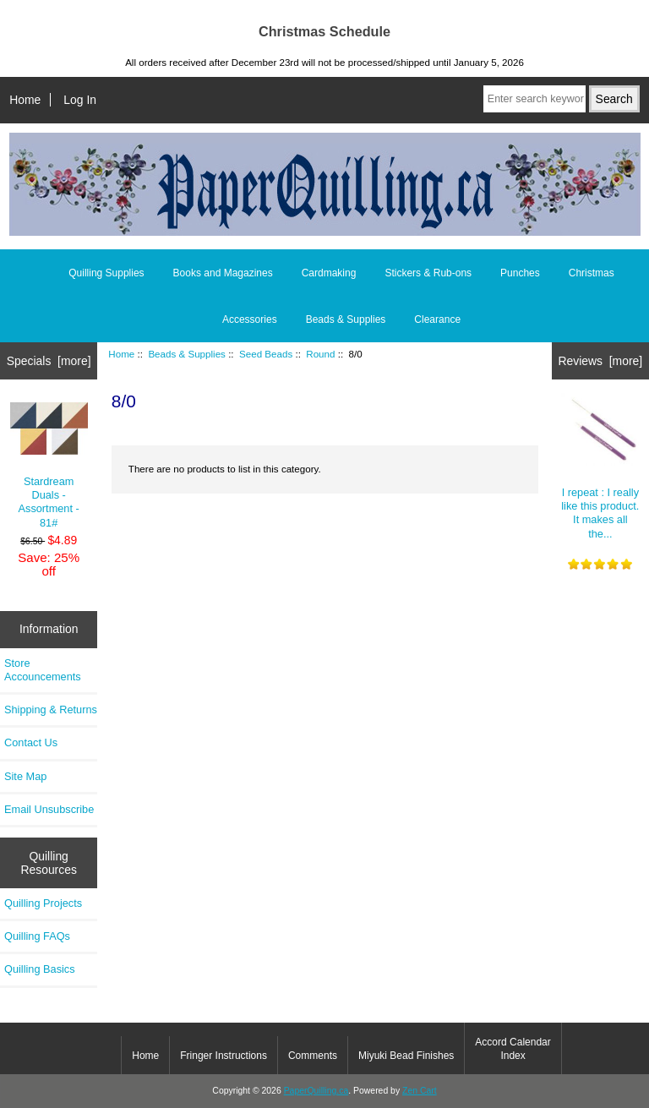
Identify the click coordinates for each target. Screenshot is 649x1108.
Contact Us (30, 742)
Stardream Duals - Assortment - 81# (49, 465)
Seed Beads (265, 353)
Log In (79, 99)
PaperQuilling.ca (316, 1090)
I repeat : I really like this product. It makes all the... (600, 466)
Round (320, 353)
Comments (312, 1056)
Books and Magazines (223, 273)
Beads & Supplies (187, 353)
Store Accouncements (42, 670)
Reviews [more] (600, 361)
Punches (520, 273)
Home (25, 99)
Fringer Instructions (223, 1056)
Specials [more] (49, 361)
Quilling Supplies (106, 273)
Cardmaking (329, 273)
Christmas (591, 273)
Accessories (249, 319)
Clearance (437, 319)
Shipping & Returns (50, 709)
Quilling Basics (39, 969)
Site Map (25, 776)
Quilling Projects (43, 903)
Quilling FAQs (37, 936)
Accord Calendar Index (512, 1049)
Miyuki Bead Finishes (406, 1056)
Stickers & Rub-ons (428, 273)
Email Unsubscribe (49, 809)
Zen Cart (419, 1090)
